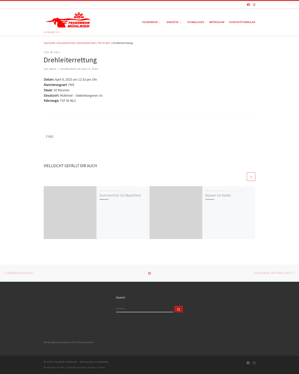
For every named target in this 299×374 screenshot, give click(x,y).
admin (52, 69)
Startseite (49, 43)
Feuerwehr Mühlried (65, 362)
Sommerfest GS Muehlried (120, 195)
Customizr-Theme (95, 367)
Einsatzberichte (67, 43)
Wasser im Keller (218, 195)
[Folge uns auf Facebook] (248, 4)
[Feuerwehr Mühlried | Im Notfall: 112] (67, 19)
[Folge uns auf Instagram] (254, 4)
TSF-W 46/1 (104, 43)
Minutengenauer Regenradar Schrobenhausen (69, 342)
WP (62, 367)
